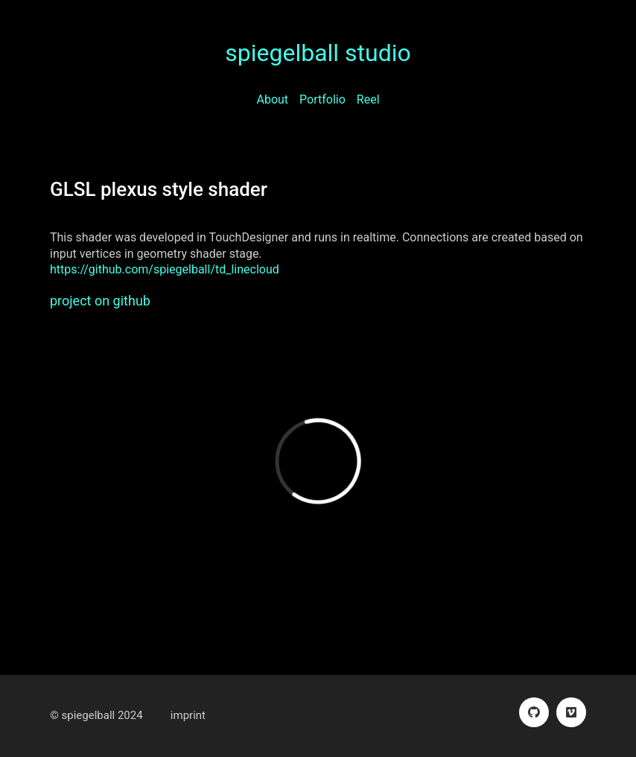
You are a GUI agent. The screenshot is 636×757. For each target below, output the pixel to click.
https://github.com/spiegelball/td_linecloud (164, 269)
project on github (100, 300)
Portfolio (322, 99)
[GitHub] (534, 712)
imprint (188, 715)
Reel (368, 99)
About (272, 99)
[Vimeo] (571, 712)
